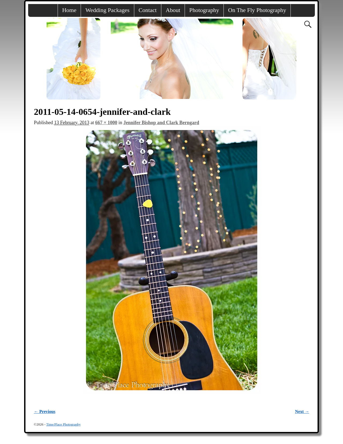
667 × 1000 (106, 122)
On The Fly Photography (257, 10)
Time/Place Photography (63, 424)
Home (69, 10)
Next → (302, 411)
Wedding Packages (107, 10)
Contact (148, 10)
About (173, 10)
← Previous (44, 411)
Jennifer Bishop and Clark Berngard (161, 122)
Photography (204, 10)
